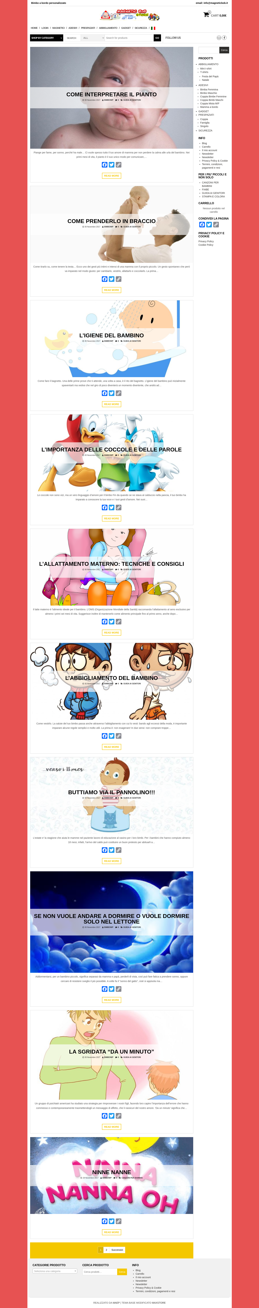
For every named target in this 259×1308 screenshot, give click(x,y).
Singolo (204, 126)
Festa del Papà (210, 76)
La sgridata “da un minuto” (111, 1051)
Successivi (117, 1249)
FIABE (205, 189)
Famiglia (205, 122)
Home (34, 28)
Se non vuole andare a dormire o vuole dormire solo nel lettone (111, 919)
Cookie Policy (206, 244)
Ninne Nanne (111, 1172)
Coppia (204, 119)
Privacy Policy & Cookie (215, 160)
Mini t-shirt (206, 68)
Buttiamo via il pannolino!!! (111, 792)
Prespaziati (88, 28)
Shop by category (42, 37)
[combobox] (55, 1271)
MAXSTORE (159, 1302)
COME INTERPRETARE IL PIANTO (111, 94)
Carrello (206, 146)
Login (44, 28)
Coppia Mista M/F (210, 103)
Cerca (122, 1271)
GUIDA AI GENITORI (132, 100)
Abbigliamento (108, 28)
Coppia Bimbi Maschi (211, 100)
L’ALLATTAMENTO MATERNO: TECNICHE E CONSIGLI (111, 564)
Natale (205, 80)
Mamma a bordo (209, 107)
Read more (111, 175)
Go (157, 37)
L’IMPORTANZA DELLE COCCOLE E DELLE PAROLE (112, 449)
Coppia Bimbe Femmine (213, 96)
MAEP (116, 1302)
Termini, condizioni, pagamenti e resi (155, 1291)
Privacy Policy (206, 241)
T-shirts (204, 72)
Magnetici (58, 28)
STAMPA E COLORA (213, 196)
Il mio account (209, 150)
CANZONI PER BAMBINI (132, 1178)
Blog (204, 143)
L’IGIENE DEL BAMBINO (111, 335)
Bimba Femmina (209, 89)
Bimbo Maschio (208, 93)
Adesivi (72, 28)
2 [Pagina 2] (106, 1249)
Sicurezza (141, 28)
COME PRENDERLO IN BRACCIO (112, 221)
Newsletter (208, 153)
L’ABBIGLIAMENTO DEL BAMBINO (111, 678)
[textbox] (55, 1271)
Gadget (126, 28)
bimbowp (108, 100)
